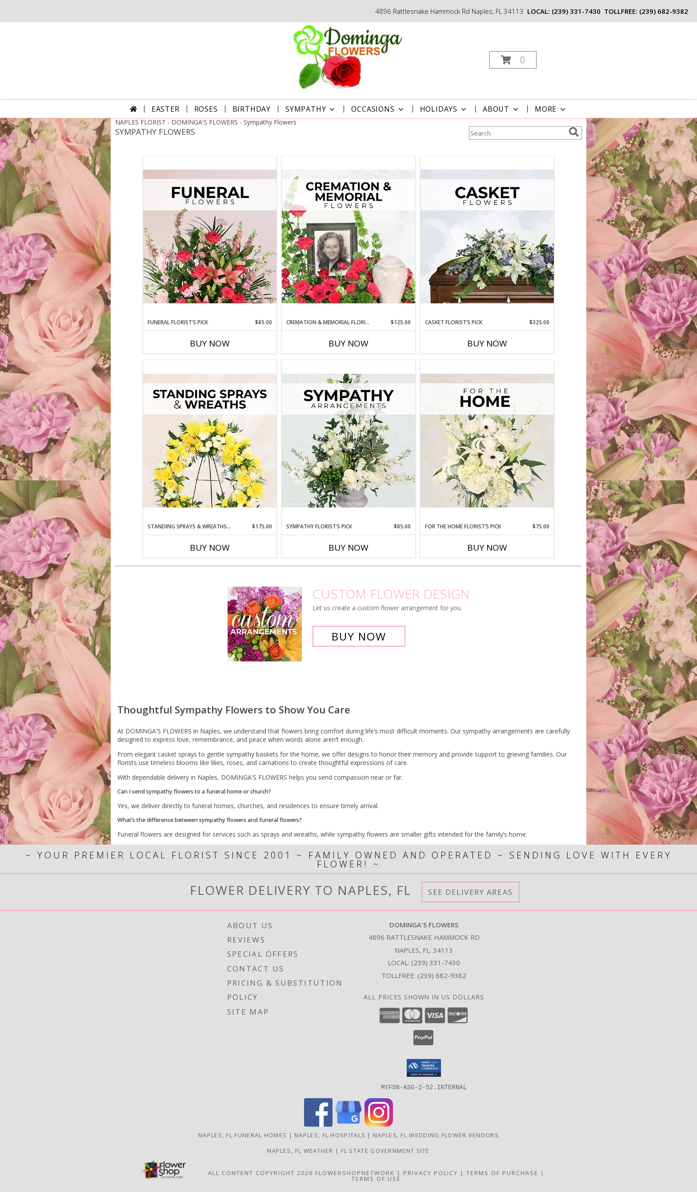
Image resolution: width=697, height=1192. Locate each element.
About (501, 109)
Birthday (251, 109)
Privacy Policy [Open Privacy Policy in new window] (430, 1172)
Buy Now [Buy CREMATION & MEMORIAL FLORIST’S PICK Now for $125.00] (348, 343)
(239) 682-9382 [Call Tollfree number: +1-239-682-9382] (441, 975)
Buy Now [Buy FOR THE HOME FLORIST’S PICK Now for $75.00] (487, 547)
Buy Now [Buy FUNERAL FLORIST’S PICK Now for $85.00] (210, 343)
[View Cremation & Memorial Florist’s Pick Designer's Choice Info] (348, 237)
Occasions (378, 109)
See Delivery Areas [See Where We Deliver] (470, 892)
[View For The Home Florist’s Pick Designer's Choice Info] (487, 441)
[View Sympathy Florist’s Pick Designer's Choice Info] (348, 441)
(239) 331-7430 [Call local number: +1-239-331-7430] (576, 11)
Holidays (444, 109)
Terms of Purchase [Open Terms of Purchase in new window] (502, 1172)
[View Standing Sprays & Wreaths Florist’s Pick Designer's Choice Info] (209, 441)
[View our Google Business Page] (348, 1124)
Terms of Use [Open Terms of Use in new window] (376, 1178)
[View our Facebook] (318, 1124)
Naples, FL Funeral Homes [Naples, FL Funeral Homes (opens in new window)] (242, 1135)
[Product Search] (517, 133)
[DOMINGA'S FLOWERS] (347, 57)
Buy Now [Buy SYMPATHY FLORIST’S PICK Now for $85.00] (348, 547)
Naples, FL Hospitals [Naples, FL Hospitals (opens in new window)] (329, 1135)
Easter (166, 109)
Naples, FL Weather (300, 1150)
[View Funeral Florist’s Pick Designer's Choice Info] (209, 237)
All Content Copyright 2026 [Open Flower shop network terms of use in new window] (260, 1172)
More (551, 109)
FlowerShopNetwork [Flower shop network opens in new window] (355, 1172)
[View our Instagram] (379, 1124)
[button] (513, 59)
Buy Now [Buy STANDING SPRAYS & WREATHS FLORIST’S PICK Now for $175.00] (210, 547)
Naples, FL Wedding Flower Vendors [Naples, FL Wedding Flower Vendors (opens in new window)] (436, 1135)
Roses (206, 109)
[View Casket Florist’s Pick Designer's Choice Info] (487, 237)
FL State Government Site (385, 1150)
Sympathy (310, 109)
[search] (573, 132)
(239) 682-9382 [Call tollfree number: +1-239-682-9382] (663, 11)
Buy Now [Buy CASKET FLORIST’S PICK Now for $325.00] (487, 343)
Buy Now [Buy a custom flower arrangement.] (359, 636)
